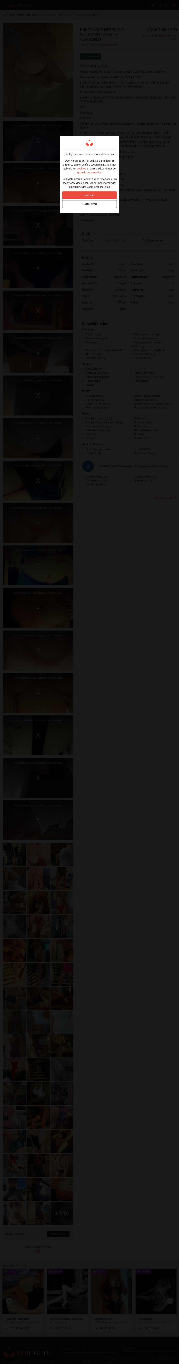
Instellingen (89, 204)
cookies (81, 168)
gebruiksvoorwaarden (89, 172)
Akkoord (89, 195)
